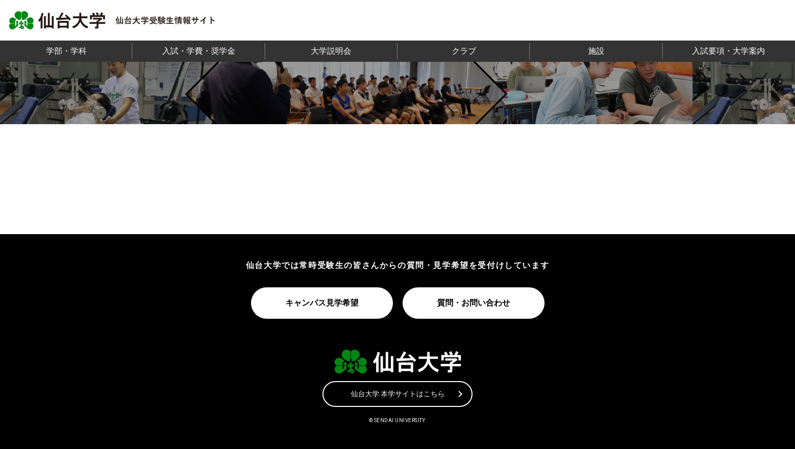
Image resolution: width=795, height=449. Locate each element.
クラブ (464, 51)
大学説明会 (331, 51)
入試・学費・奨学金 (198, 51)
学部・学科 (66, 51)
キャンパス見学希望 (321, 303)
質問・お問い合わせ (473, 303)
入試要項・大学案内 (728, 51)
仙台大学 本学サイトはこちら (398, 393)
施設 (596, 51)
